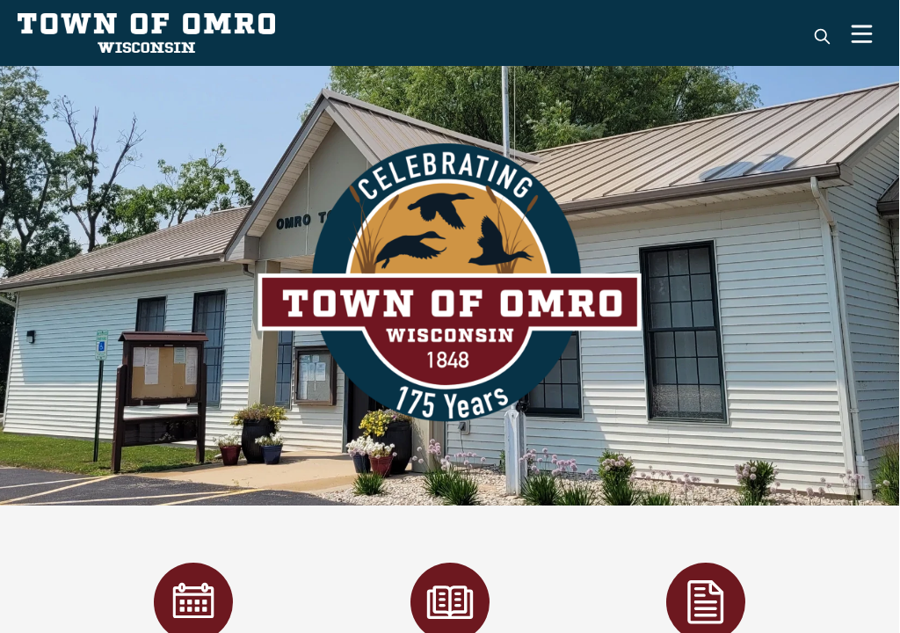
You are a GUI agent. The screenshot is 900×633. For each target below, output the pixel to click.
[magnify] (822, 36)
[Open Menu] (862, 34)
